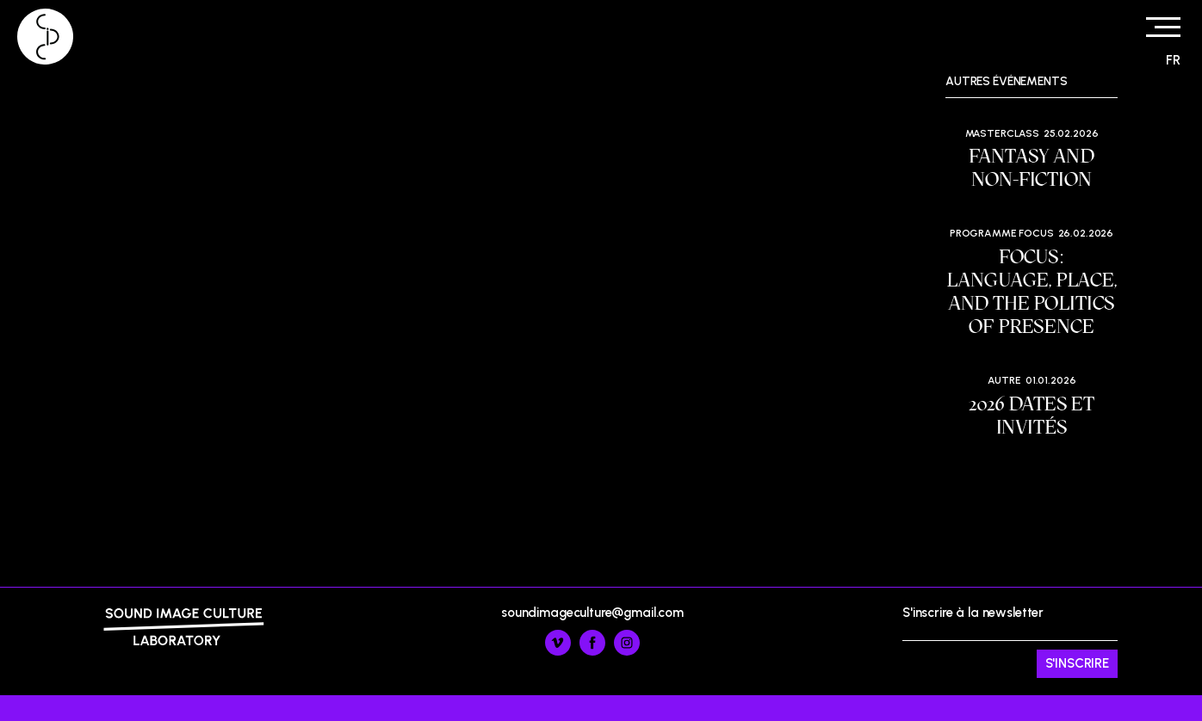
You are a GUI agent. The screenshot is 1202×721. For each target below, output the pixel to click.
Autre (1004, 380)
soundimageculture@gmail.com (592, 612)
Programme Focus (1002, 233)
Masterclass (1002, 133)
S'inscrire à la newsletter (1010, 642)
